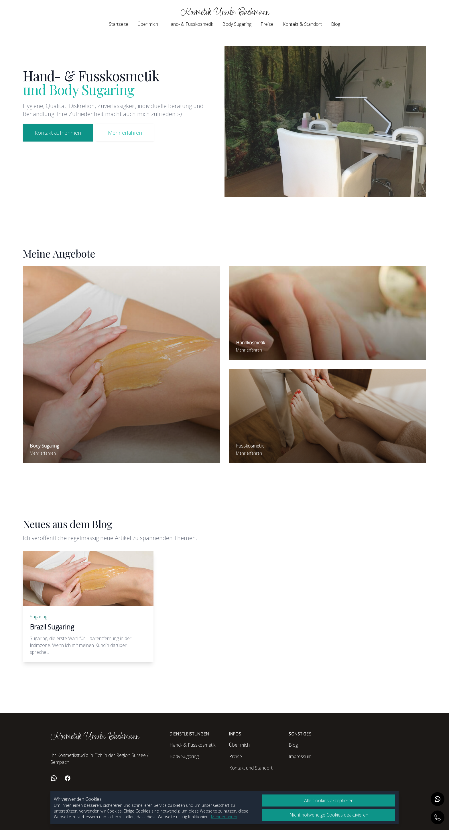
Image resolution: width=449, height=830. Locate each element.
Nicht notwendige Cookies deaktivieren (329, 815)
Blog (335, 24)
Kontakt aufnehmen (58, 132)
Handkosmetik (250, 343)
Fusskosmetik (249, 446)
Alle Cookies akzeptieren (329, 800)
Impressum (300, 756)
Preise (267, 24)
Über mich (147, 24)
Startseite (118, 24)
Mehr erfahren (125, 132)
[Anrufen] (437, 817)
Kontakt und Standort (251, 768)
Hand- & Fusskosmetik (190, 24)
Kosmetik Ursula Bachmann (224, 12)
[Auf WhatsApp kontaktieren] (437, 799)
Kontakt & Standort (302, 24)
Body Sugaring (236, 24)
